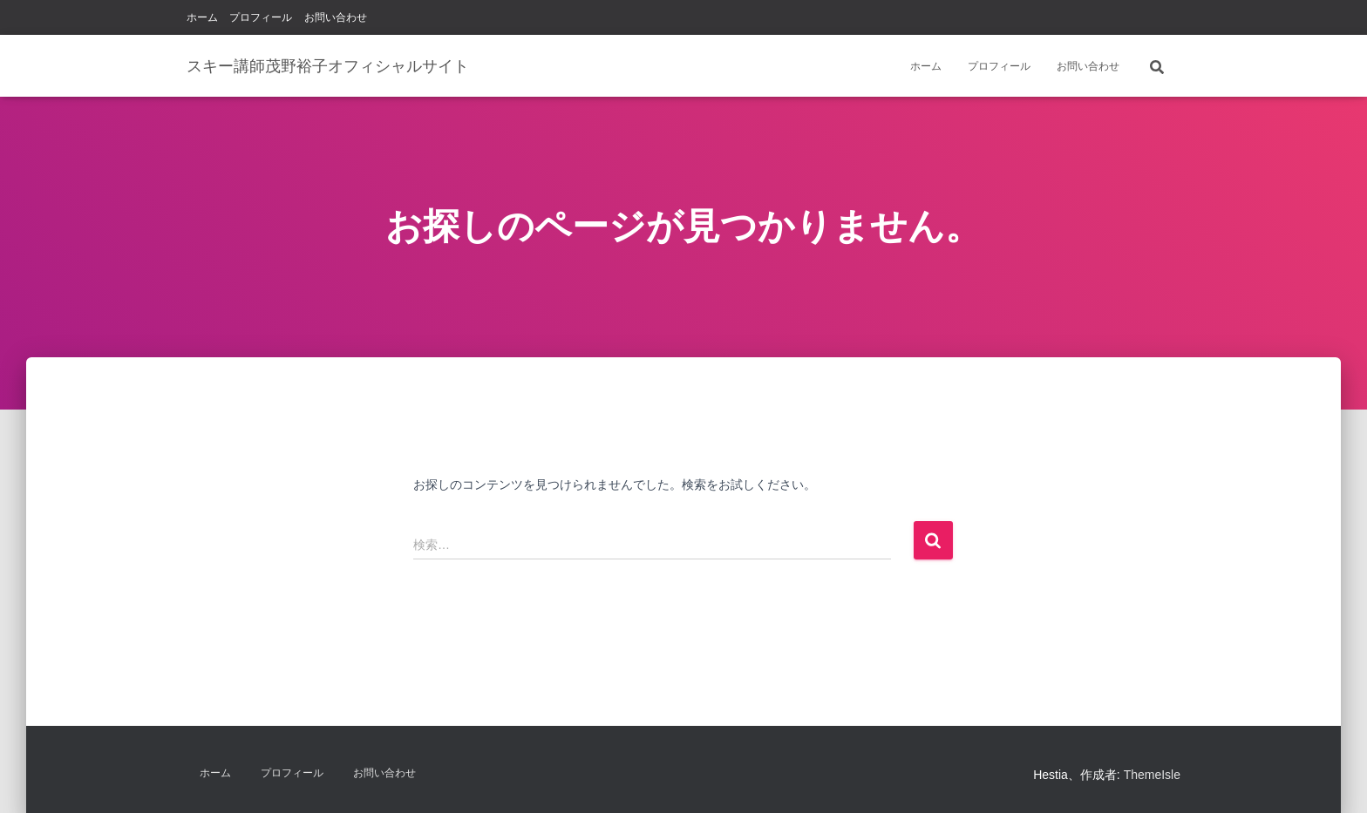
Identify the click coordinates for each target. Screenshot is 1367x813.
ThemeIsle (1152, 775)
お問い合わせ (335, 17)
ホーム (202, 17)
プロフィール (260, 17)
